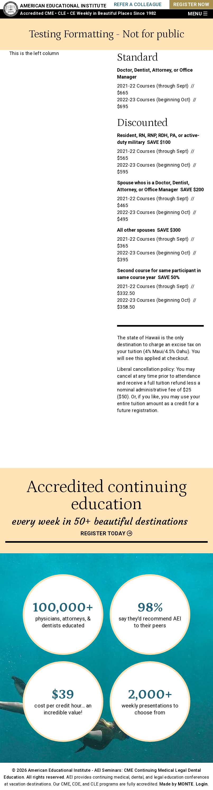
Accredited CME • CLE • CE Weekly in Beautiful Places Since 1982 (88, 13)
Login (201, 784)
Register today (103, 533)
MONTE (185, 784)
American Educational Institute (63, 5)
